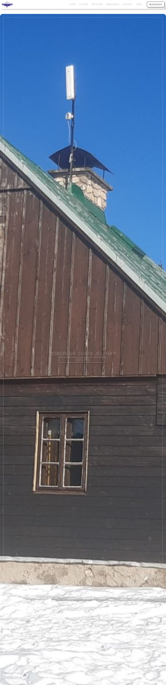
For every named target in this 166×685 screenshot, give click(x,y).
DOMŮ (72, 4)
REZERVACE (155, 4)
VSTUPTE (83, 360)
